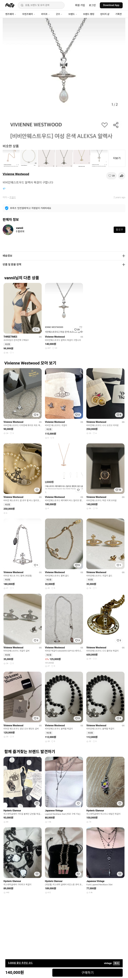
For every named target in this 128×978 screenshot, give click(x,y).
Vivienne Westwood (16, 174)
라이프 (45, 14)
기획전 (118, 14)
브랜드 (72, 14)
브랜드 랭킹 (88, 14)
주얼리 (12, 197)
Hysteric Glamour (12, 810)
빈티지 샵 (104, 14)
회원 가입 (80, 5)
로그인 (92, 5)
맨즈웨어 (10, 14)
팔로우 (119, 229)
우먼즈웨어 (28, 14)
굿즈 (59, 14)
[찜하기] (111, 175)
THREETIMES (10, 336)
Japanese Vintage (54, 810)
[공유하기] (121, 176)
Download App (111, 5)
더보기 (116, 158)
